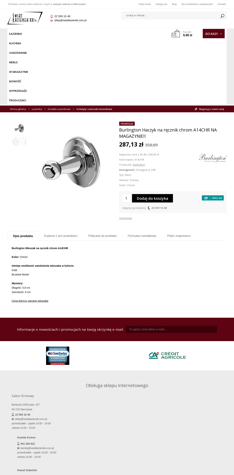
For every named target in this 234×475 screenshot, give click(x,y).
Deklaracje (35, 450)
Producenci (148, 33)
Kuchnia (32, 33)
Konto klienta (144, 440)
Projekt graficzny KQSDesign (174, 469)
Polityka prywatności (89, 440)
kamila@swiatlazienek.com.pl (91, 343)
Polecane (102, 169)
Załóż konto (145, 4)
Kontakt (222, 4)
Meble (69, 33)
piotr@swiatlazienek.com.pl (177, 343)
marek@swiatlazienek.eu (175, 362)
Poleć (178, 169)
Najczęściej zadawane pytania (89, 430)
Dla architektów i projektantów (197, 4)
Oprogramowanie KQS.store (211, 469)
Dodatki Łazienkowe (59, 42)
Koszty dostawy (35, 435)
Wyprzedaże (126, 33)
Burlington (139, 98)
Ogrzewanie (51, 33)
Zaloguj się (161, 4)
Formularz (142, 169)
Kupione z (60, 169)
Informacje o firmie (199, 430)
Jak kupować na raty (89, 435)
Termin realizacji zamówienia (34, 425)
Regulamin (90, 425)
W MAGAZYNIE (87, 33)
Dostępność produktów (35, 430)
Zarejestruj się (144, 430)
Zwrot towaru (34, 445)
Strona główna (18, 42)
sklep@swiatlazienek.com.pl (70, 20)
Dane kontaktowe (199, 425)
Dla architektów (199, 435)
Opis (23, 169)
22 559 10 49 (159, 141)
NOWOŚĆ (107, 33)
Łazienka (15, 33)
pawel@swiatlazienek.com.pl (91, 375)
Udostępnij (125, 151)
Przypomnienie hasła (144, 435)
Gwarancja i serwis (34, 440)
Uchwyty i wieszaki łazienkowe (94, 42)
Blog (174, 4)
